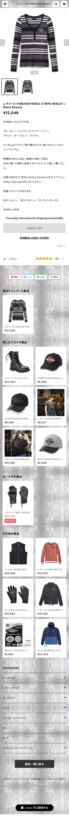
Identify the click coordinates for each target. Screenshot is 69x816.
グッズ (6, 707)
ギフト (6, 738)
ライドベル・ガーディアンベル (17, 748)
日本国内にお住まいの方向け (34, 237)
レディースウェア (11, 687)
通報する (62, 246)
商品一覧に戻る (34, 764)
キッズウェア (9, 697)
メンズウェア (9, 677)
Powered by (34, 784)
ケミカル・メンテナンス (14, 718)
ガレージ (7, 728)
